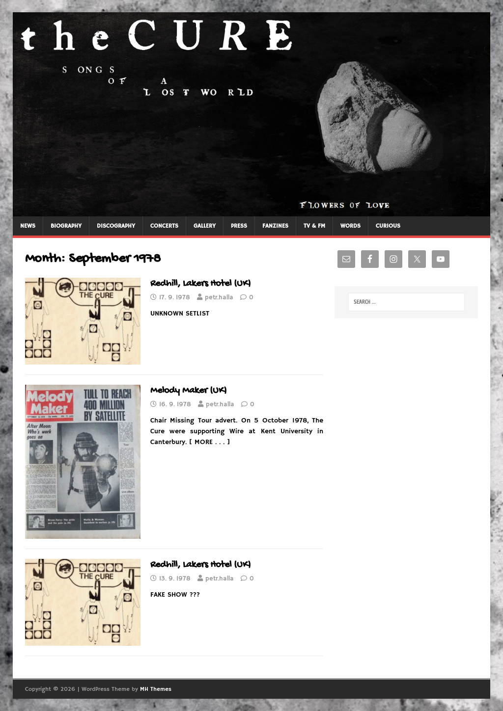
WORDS (350, 226)
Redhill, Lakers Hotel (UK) (200, 284)
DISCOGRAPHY (116, 226)
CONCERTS (164, 226)
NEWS (27, 226)
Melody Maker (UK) (188, 390)
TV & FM (314, 226)
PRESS (239, 226)
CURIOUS (388, 226)
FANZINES (275, 226)
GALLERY (205, 226)
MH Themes (155, 689)
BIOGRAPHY (66, 226)
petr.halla (219, 297)
